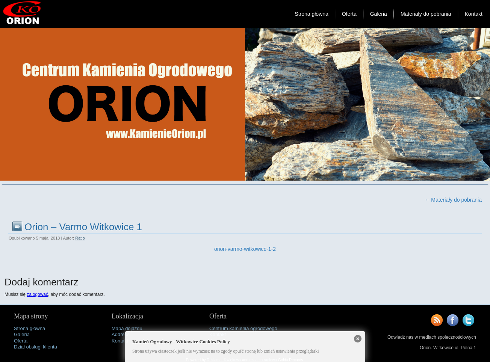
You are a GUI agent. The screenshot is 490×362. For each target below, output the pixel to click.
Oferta (349, 14)
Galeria (378, 14)
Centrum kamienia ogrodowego (243, 328)
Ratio (80, 238)
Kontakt (473, 14)
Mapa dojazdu (127, 328)
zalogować (37, 294)
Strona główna (311, 14)
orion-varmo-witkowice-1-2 (245, 249)
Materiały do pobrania (426, 14)
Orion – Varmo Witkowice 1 (83, 226)
